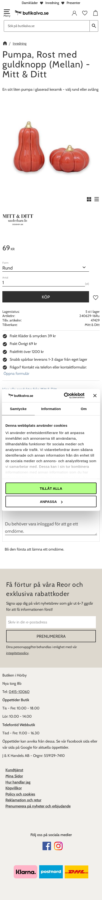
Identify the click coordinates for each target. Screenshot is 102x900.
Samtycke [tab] (18, 409)
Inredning (52, 3)
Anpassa (51, 502)
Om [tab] (84, 409)
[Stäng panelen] (95, 395)
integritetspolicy (17, 653)
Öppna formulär (16, 373)
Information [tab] (51, 409)
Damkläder (30, 3)
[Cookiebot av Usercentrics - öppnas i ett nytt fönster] (64, 396)
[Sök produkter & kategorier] (47, 26)
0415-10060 (19, 691)
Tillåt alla (51, 488)
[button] (6, 13)
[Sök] (94, 26)
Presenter (73, 3)
